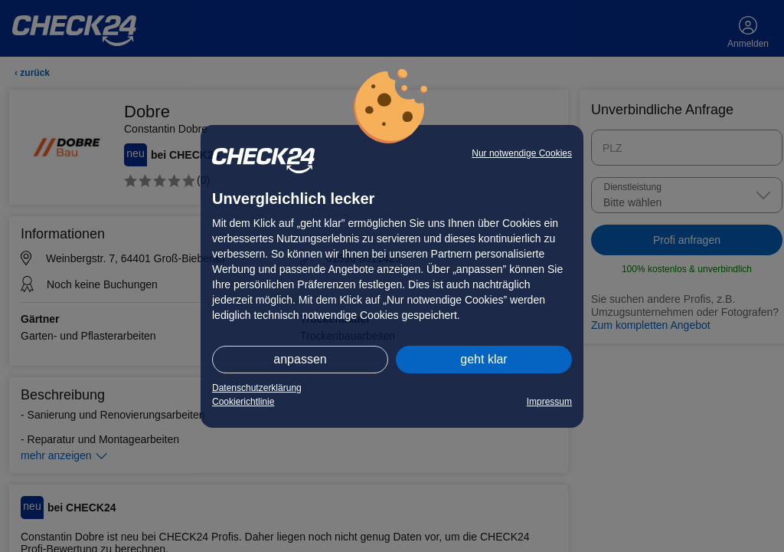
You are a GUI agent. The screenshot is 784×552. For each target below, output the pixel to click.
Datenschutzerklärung (257, 388)
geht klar (483, 359)
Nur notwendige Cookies (522, 153)
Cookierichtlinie (243, 401)
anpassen (299, 359)
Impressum (549, 401)
